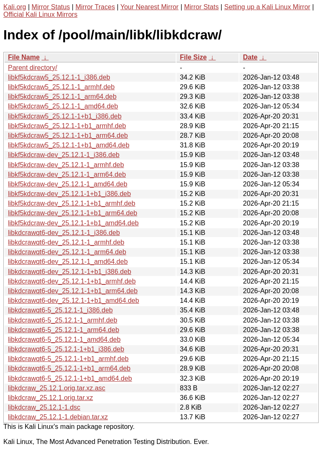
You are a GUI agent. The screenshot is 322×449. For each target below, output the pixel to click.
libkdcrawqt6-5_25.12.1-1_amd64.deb (64, 339)
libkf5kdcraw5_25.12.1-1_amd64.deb (63, 106)
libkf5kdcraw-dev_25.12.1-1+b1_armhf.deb (71, 203)
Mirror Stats (201, 6)
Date (250, 57)
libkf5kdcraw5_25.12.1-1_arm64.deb (62, 96)
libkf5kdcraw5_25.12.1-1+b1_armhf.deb (67, 125)
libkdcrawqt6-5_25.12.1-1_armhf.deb (62, 320)
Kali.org (14, 6)
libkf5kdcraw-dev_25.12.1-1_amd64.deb (67, 184)
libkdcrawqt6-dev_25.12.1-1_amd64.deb (68, 261)
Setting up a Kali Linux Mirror (267, 6)
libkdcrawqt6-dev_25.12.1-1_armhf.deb (66, 242)
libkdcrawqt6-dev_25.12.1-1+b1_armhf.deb (72, 281)
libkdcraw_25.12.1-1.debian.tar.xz (58, 417)
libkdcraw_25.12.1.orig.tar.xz (50, 397)
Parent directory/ (32, 67)
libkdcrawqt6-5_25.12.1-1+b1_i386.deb (66, 349)
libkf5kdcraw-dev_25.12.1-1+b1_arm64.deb (72, 213)
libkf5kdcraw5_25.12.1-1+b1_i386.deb (65, 116)
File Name (24, 57)
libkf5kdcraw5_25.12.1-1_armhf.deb (61, 86)
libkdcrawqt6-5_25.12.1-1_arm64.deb (63, 329)
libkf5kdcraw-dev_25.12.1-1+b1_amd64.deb (73, 223)
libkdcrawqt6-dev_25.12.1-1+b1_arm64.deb (73, 290)
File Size (193, 57)
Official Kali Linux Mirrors (40, 14)
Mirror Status (50, 6)
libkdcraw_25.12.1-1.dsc (44, 407)
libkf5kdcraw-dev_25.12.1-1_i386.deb (63, 154)
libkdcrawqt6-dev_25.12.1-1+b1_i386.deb (69, 271)
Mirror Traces (95, 6)
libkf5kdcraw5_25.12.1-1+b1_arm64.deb (68, 135)
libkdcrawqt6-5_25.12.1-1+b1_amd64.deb (70, 378)
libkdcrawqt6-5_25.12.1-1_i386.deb (60, 310)
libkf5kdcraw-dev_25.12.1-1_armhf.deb (66, 164)
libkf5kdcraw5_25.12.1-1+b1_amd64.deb (69, 145)
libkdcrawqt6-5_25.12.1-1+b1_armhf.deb (68, 358)
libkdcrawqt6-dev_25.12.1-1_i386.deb (64, 232)
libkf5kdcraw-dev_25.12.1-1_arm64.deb (67, 174)
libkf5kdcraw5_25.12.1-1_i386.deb (59, 77)
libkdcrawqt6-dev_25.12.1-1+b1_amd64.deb (73, 300)
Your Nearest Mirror (149, 6)
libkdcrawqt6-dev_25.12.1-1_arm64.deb (67, 251)
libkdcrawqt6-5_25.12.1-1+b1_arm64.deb (69, 368)
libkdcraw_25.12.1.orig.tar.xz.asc (56, 388)
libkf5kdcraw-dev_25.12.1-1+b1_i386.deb (69, 193)
